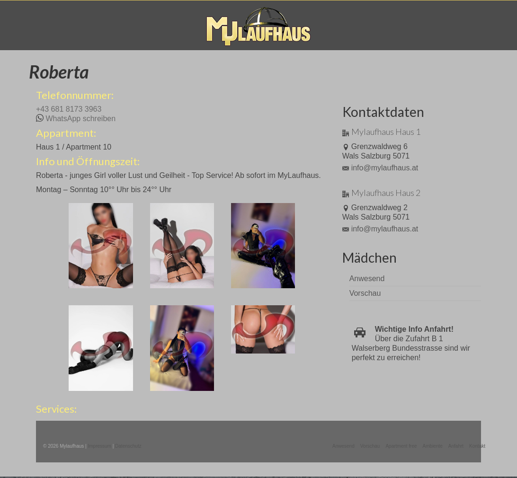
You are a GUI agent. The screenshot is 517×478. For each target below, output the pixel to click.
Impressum (99, 446)
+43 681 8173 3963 (68, 109)
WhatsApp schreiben (80, 119)
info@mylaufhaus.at (380, 168)
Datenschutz (128, 446)
